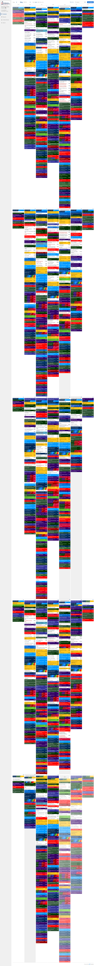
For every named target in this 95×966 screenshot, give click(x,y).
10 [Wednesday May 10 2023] (58, 208)
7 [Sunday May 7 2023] (23, 208)
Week (39, 2)
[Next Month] (30, 2)
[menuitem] (33, 2)
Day (41, 2)
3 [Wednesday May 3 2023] (58, 6)
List (42, 2)
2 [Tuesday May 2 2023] (46, 6)
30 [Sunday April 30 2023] (23, 6)
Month (36, 2)
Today (14, 2)
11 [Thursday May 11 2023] (69, 208)
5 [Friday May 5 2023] (81, 6)
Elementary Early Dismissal (64, 7)
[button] (23, 2)
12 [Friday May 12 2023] (81, 208)
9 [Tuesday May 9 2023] (46, 208)
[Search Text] (80, 2)
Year (33, 2)
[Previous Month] (16, 2)
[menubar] (38, 2)
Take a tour (72, 2)
